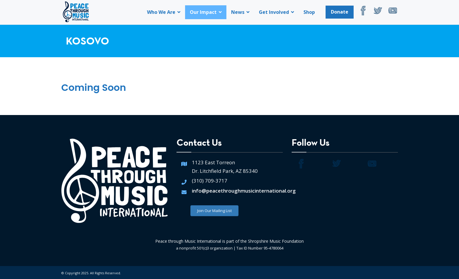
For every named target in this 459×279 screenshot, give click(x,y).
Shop (309, 12)
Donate (339, 12)
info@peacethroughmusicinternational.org (244, 190)
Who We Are (163, 12)
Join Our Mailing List (214, 210)
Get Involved (276, 12)
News (240, 12)
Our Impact (206, 12)
